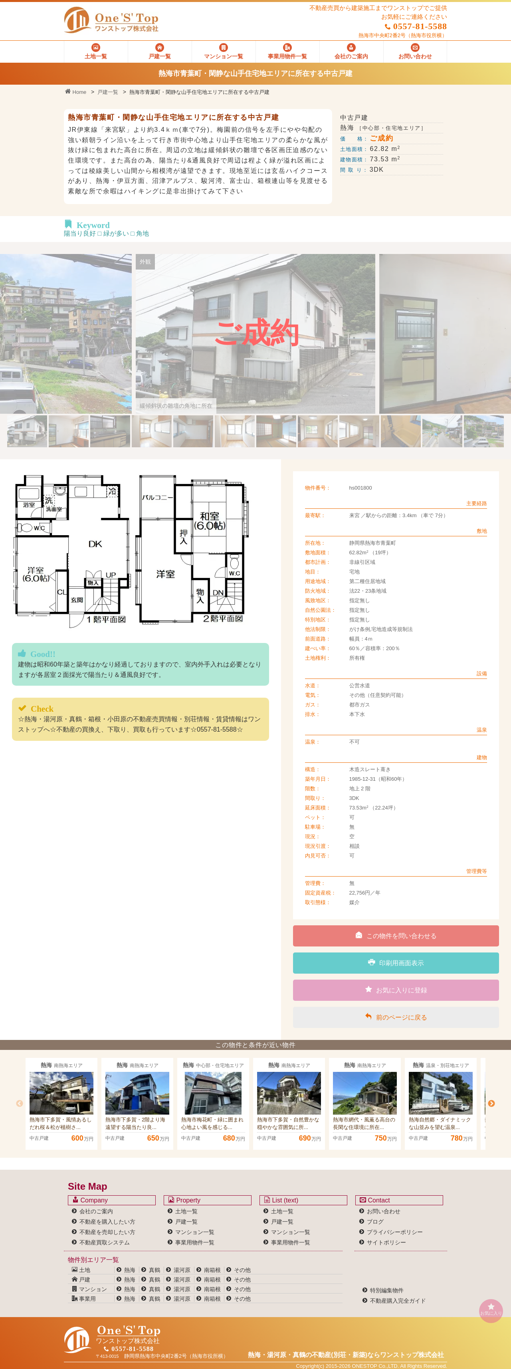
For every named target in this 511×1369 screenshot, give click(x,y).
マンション (89, 1289)
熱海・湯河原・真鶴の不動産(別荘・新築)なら (346, 1354)
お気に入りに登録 (396, 990)
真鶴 (154, 1270)
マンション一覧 (194, 1232)
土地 (81, 1270)
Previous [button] (20, 1104)
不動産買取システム (104, 1242)
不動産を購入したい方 (107, 1221)
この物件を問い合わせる (396, 935)
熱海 (129, 1270)
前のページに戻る (396, 1017)
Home (75, 92)
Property (184, 1200)
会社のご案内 (96, 1211)
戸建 (81, 1279)
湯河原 (182, 1270)
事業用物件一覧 (194, 1242)
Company (90, 1200)
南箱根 (212, 1270)
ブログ (375, 1221)
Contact (375, 1200)
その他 (242, 1270)
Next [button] (491, 1104)
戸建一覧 (107, 92)
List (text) (281, 1200)
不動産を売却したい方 (107, 1232)
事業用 (84, 1299)
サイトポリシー (386, 1242)
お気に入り (491, 1309)
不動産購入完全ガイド (398, 1301)
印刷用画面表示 (396, 962)
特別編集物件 (387, 1290)
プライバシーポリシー (395, 1232)
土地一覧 (186, 1211)
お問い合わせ (383, 1211)
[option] (61, 1104)
